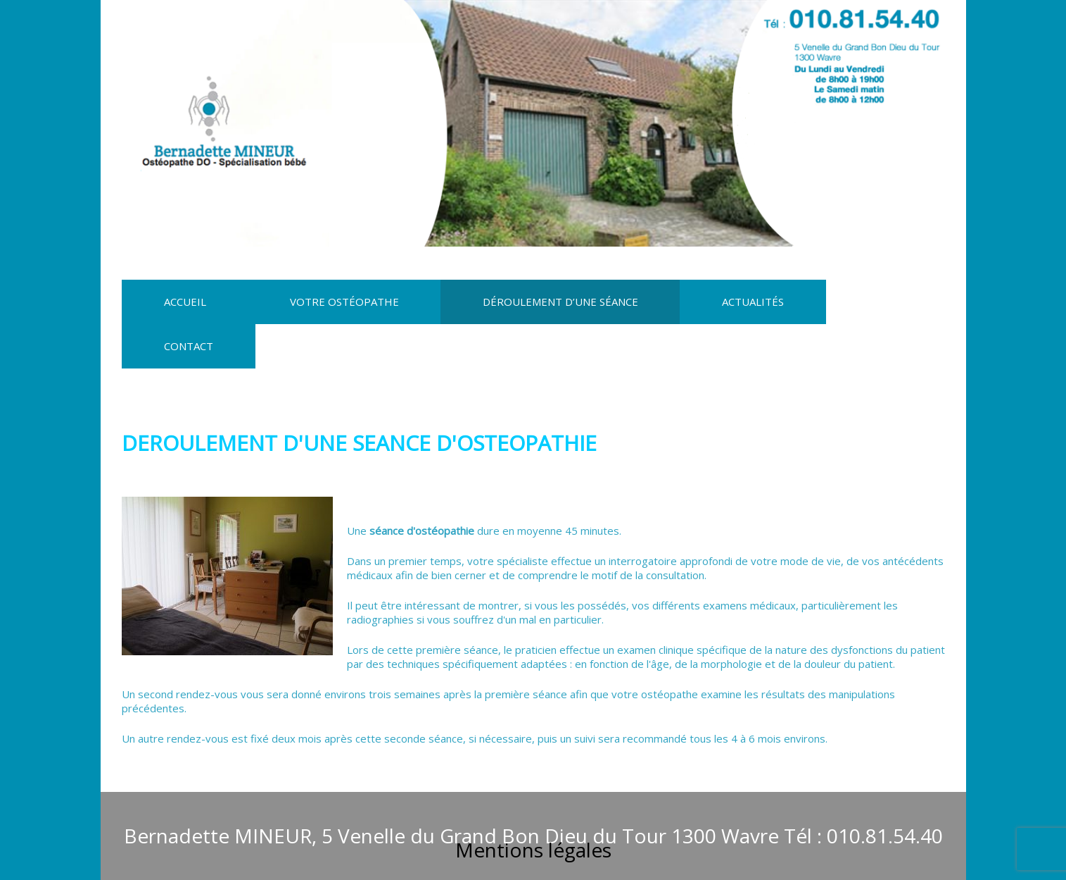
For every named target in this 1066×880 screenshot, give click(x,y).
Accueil (185, 302)
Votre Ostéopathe (344, 302)
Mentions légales (533, 849)
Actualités (753, 302)
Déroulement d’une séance (560, 302)
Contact (188, 346)
